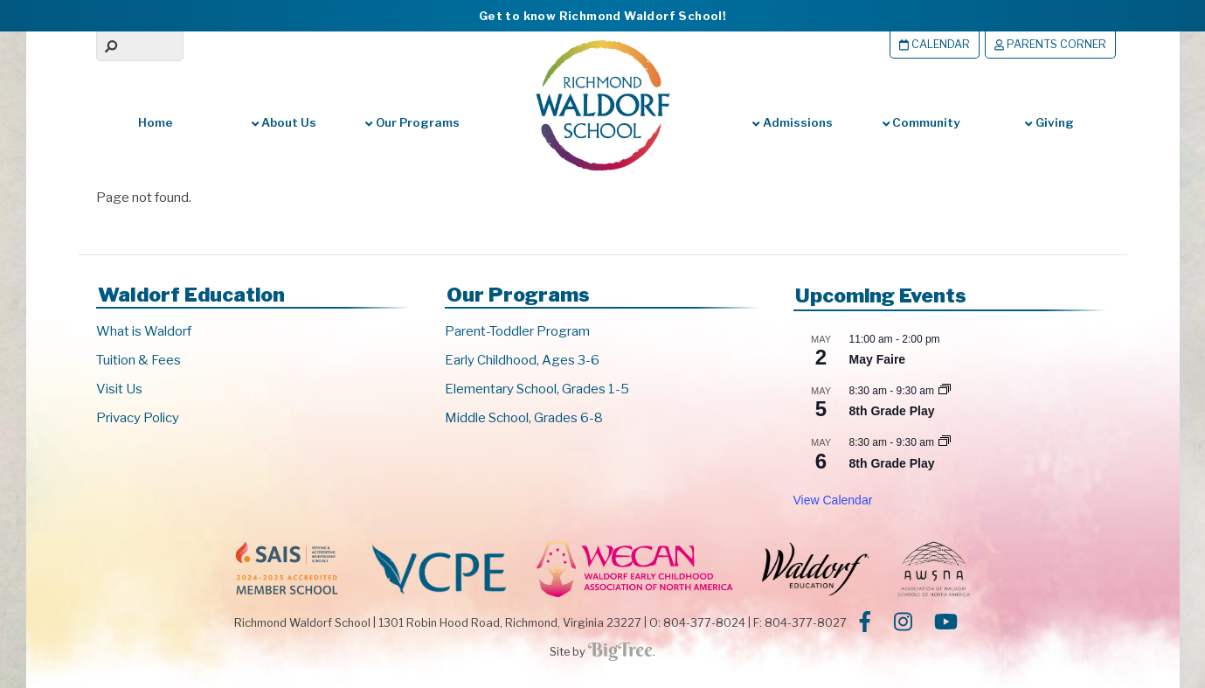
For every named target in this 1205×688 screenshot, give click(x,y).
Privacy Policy (137, 418)
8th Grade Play (892, 411)
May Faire (877, 359)
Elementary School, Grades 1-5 (537, 389)
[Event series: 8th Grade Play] (944, 391)
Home (155, 122)
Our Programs (412, 122)
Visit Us (119, 389)
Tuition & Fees (138, 360)
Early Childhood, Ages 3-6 (522, 360)
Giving (1049, 122)
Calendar (934, 44)
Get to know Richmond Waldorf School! (602, 16)
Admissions (792, 122)
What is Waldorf (143, 331)
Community (921, 122)
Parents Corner (1050, 44)
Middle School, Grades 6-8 (524, 418)
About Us (284, 122)
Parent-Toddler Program (517, 331)
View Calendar (833, 500)
